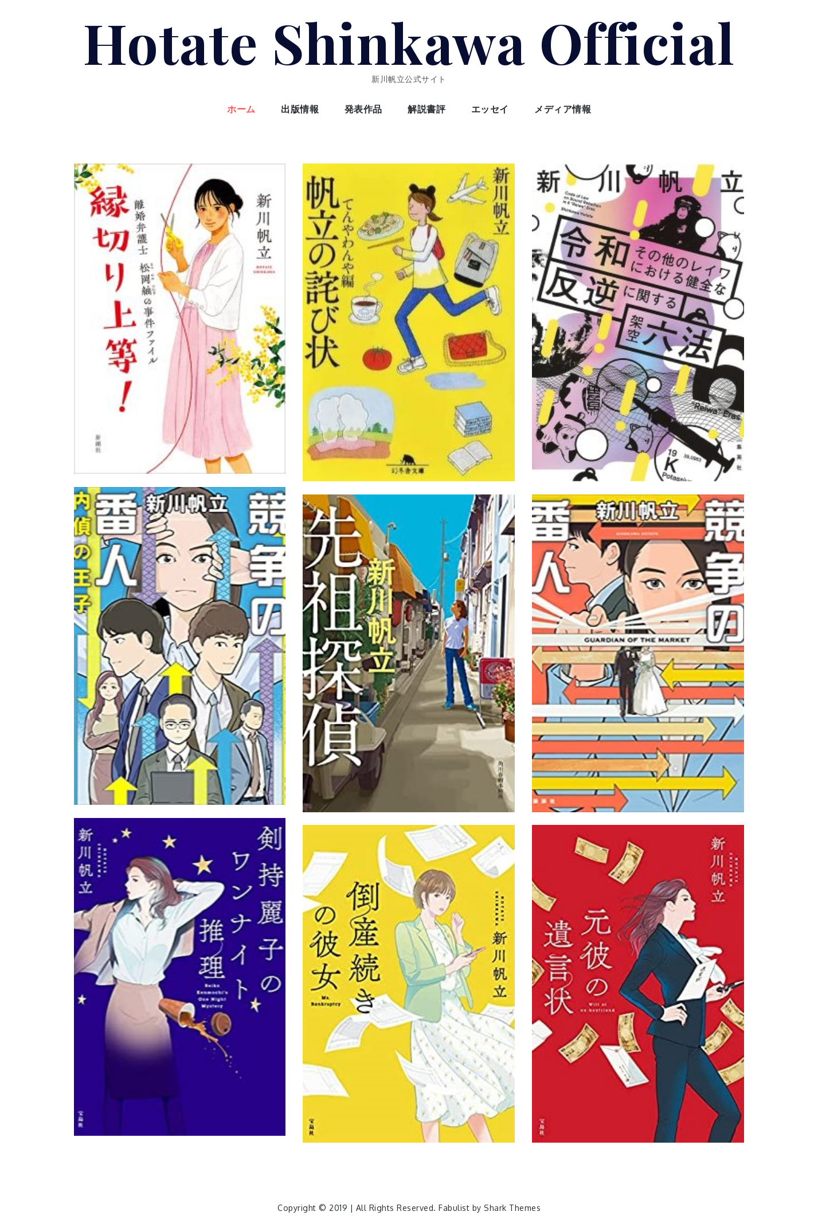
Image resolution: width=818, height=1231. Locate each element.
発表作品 (363, 109)
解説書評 (426, 109)
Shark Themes (512, 1208)
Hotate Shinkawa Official (409, 42)
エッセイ (490, 109)
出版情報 (300, 109)
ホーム (241, 109)
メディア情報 (562, 109)
